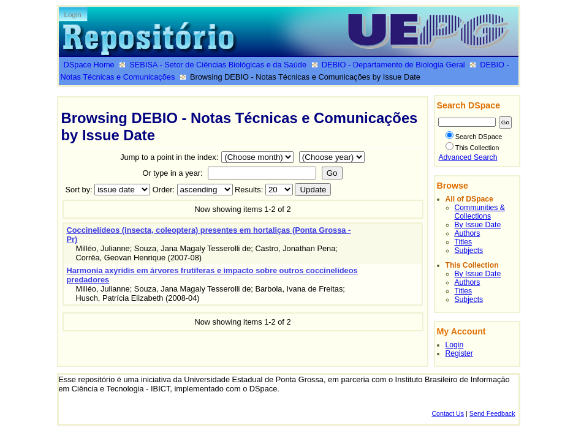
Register (459, 353)
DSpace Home (89, 64)
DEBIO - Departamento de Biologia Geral (393, 64)
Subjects (469, 250)
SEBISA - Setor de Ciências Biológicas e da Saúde (217, 64)
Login (73, 14)
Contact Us (447, 413)
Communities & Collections (480, 212)
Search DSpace (474, 136)
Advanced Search (468, 157)
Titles (463, 242)
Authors (467, 233)
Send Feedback (492, 413)
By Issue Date (478, 225)
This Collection (472, 147)
